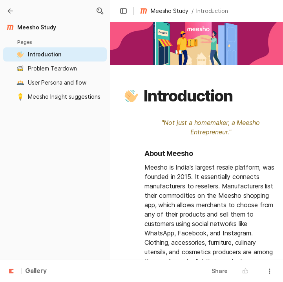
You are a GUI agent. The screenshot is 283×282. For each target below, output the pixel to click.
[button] (99, 10)
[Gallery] (10, 10)
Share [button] (220, 271)
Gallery (36, 271)
